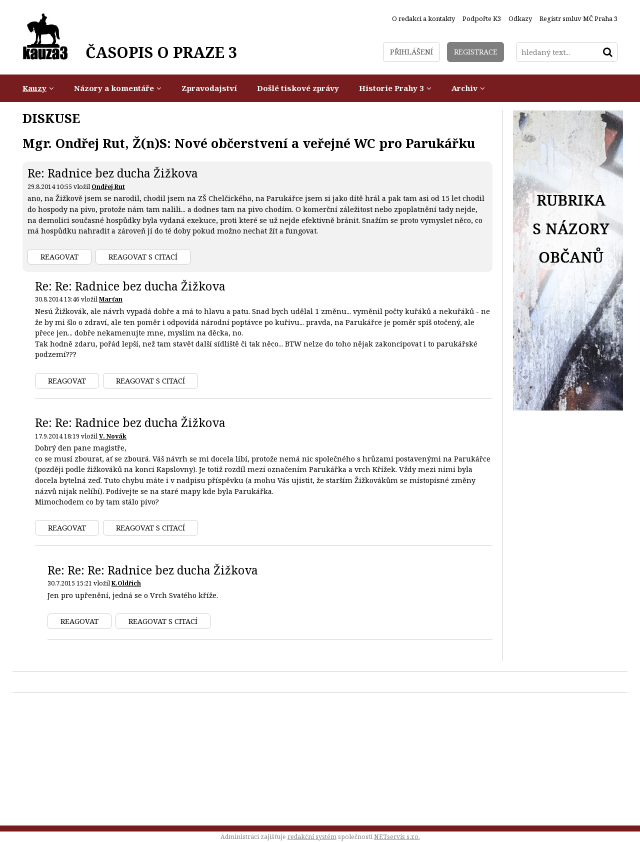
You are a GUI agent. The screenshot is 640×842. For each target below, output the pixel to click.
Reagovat (59, 257)
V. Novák (112, 436)
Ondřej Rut (108, 186)
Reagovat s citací (143, 257)
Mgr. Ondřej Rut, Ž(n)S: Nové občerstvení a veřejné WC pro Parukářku (248, 143)
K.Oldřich (126, 583)
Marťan (110, 299)
